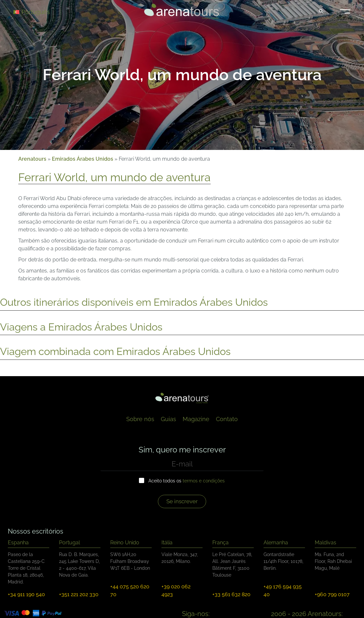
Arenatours (32, 159)
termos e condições (204, 480)
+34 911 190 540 (26, 594)
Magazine (196, 419)
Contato (227, 419)
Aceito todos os (186, 480)
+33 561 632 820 (231, 594)
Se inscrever (182, 501)
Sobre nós (140, 419)
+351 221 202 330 (79, 594)
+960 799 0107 (332, 594)
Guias (168, 419)
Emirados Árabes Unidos (82, 159)
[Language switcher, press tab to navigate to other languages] (36, 11)
